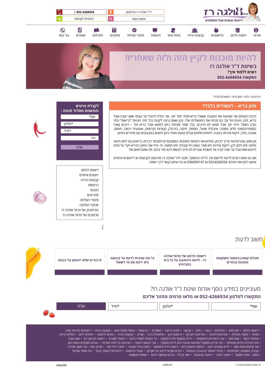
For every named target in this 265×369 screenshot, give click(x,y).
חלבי (172, 331)
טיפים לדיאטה (79, 335)
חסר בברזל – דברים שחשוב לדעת (144, 355)
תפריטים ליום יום (169, 335)
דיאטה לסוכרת (91, 339)
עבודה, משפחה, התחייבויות (216, 351)
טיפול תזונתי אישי (98, 331)
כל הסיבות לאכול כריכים (117, 339)
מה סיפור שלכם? (55, 351)
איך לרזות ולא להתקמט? (184, 339)
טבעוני (161, 331)
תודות (229, 335)
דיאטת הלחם (63, 170)
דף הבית (230, 96)
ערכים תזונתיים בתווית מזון (57, 343)
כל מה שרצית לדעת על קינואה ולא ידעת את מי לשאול (106, 260)
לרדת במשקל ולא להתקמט (150, 339)
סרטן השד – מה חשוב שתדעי (59, 347)
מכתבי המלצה (63, 205)
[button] (85, 18)
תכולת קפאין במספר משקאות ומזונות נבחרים (211, 260)
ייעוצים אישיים (62, 175)
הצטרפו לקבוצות (49, 18)
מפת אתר (207, 339)
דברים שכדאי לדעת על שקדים (138, 351)
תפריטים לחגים (192, 335)
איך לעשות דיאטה (119, 343)
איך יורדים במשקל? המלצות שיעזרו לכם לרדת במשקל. (165, 343)
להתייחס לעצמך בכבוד (82, 351)
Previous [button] (259, 41)
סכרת (114, 335)
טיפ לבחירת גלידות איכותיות (216, 343)
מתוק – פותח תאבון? (220, 355)
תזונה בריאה (146, 331)
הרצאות (67, 185)
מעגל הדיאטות (108, 351)
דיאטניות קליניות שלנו (52, 331)
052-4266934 (59, 12)
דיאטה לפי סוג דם (68, 339)
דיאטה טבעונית (177, 355)
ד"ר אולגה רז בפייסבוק (103, 12)
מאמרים (130, 331)
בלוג (220, 96)
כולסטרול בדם (130, 335)
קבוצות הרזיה (63, 180)
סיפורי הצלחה (63, 200)
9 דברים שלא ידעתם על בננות (53, 260)
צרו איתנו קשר (147, 162)
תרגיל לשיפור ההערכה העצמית (178, 351)
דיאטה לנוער (197, 355)
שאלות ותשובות (112, 355)
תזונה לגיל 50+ (89, 347)
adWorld (141, 365)
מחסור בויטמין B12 (166, 347)
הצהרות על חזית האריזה (90, 343)
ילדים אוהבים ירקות (192, 347)
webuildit (35, 365)
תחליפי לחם (60, 335)
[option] (132, 66)
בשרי (182, 331)
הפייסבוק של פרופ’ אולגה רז (53, 210)
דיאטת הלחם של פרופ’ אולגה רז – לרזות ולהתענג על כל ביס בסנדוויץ (159, 260)
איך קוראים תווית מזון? (220, 347)
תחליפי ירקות (224, 339)
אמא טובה (48, 339)
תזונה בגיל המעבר (112, 347)
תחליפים (194, 331)
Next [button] (262, 91)
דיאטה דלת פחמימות (139, 347)
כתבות (68, 190)
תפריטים (66, 195)
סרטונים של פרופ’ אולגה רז (54, 215)
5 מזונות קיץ (149, 335)
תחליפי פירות (41, 335)
